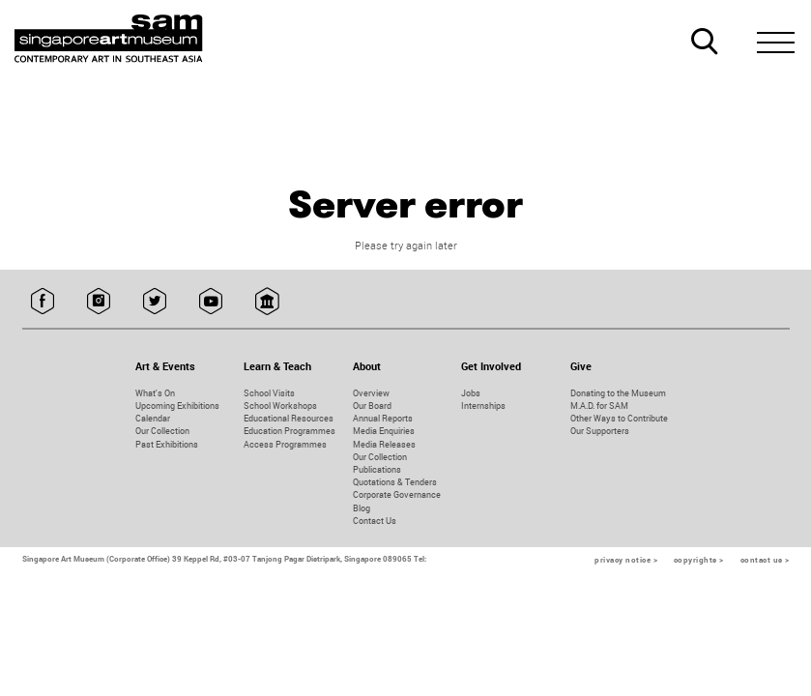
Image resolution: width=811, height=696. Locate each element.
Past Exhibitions (166, 444)
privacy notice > (625, 560)
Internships (483, 405)
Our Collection (162, 430)
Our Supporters (599, 430)
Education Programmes (289, 430)
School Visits (269, 393)
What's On (155, 393)
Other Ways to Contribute (619, 418)
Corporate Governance (397, 494)
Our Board (372, 405)
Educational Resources (288, 418)
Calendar (152, 418)
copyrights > (699, 560)
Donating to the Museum (618, 393)
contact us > (765, 560)
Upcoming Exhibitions (177, 405)
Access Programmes (285, 444)
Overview (371, 393)
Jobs (470, 393)
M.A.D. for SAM (599, 405)
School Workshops (280, 405)
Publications (377, 469)
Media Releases (384, 444)
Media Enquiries (384, 430)
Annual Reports (383, 418)
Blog (361, 508)
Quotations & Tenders (395, 482)
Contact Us (374, 520)
